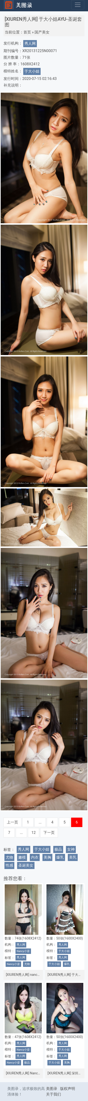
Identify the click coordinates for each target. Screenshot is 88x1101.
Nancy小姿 (23, 951)
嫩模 (22, 857)
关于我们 (53, 1094)
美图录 (51, 1088)
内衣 (34, 857)
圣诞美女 (25, 865)
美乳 (73, 857)
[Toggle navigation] (77, 4)
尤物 (9, 857)
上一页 (12, 822)
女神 (71, 849)
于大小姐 (31, 71)
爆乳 (60, 857)
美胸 (47, 857)
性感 (9, 865)
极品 (58, 849)
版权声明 (67, 1088)
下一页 (49, 832)
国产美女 (42, 32)
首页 (27, 32)
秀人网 (30, 43)
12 (33, 832)
